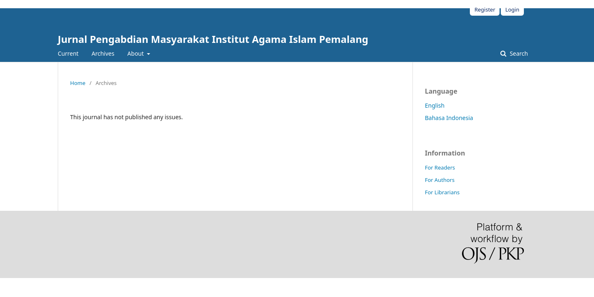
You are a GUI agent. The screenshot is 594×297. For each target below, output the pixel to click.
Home (77, 83)
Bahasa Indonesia (449, 118)
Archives (103, 53)
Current (68, 53)
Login (512, 9)
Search (518, 53)
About (136, 53)
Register (484, 9)
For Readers (440, 167)
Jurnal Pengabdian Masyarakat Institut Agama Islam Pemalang (213, 39)
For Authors (440, 180)
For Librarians (442, 192)
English (435, 105)
